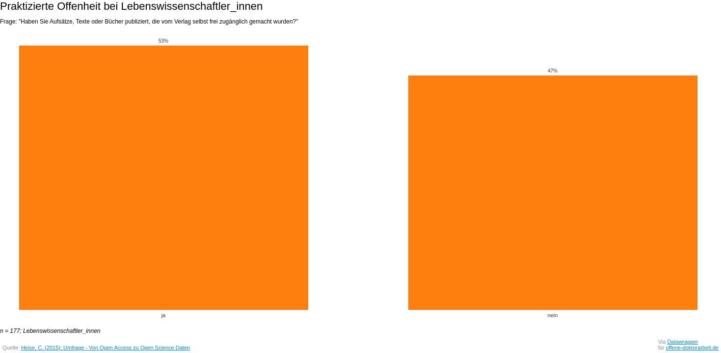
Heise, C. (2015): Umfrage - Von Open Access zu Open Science (98, 348)
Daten (183, 348)
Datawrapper (682, 342)
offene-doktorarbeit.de (692, 348)
